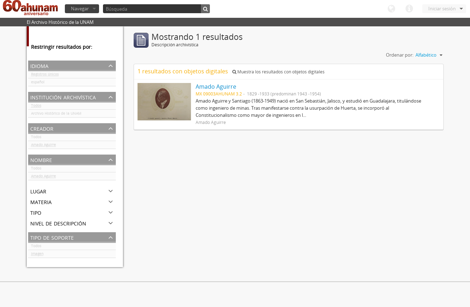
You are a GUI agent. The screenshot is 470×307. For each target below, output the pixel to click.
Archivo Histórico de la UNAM (56, 114)
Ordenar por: (399, 55)
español (38, 83)
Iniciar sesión (442, 8)
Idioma (391, 9)
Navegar (80, 8)
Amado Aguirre (43, 146)
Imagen (37, 255)
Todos (36, 106)
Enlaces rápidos (409, 9)
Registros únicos (45, 75)
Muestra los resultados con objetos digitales (278, 72)
